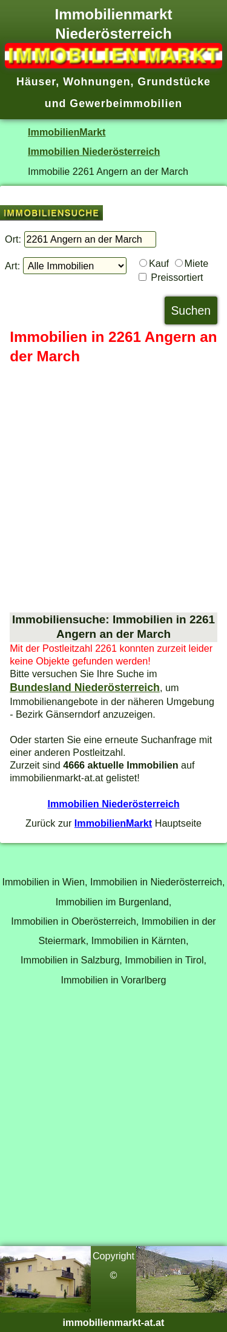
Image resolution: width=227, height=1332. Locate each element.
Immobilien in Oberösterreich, (75, 921)
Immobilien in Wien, (44, 881)
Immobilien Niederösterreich (94, 151)
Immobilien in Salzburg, (71, 959)
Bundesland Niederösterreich (85, 687)
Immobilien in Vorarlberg (113, 979)
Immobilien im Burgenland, (113, 901)
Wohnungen (96, 82)
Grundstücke (174, 82)
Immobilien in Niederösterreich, (157, 881)
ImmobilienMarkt (66, 131)
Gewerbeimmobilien (126, 103)
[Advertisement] (113, 489)
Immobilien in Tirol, (165, 959)
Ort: (13, 239)
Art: (12, 265)
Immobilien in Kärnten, (140, 940)
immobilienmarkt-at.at (114, 1322)
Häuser (36, 82)
